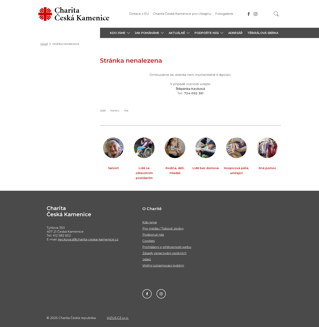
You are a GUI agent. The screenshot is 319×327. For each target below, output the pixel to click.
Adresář (235, 33)
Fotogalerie (224, 14)
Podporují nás (153, 235)
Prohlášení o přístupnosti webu (166, 247)
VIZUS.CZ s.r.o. (118, 318)
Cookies (148, 241)
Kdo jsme (149, 222)
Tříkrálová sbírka (262, 33)
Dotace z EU (139, 14)
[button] (119, 33)
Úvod (44, 43)
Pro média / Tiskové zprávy (163, 228)
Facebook (147, 293)
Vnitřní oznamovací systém (163, 265)
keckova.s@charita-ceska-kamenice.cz (88, 239)
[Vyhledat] (276, 13)
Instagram (161, 293)
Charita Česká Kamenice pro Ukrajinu (182, 14)
